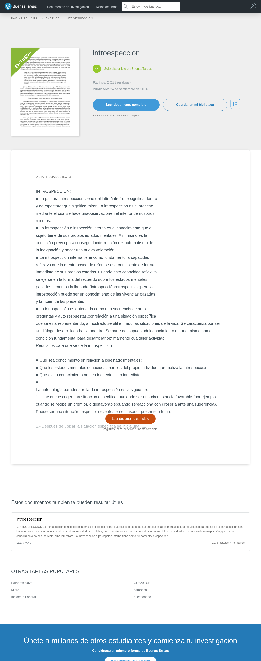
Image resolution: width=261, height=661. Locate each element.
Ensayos (53, 18)
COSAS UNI (143, 583)
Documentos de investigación (68, 7)
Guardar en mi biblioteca (195, 104)
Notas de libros (106, 7)
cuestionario (142, 597)
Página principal (26, 18)
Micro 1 (16, 590)
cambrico (140, 590)
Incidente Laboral (23, 597)
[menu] (254, 6)
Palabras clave (21, 583)
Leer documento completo (126, 104)
